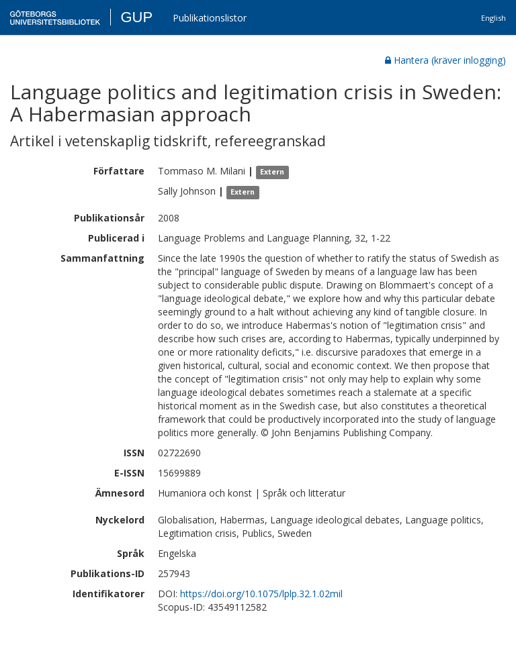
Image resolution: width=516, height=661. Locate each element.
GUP (136, 17)
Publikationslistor (210, 17)
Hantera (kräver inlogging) (445, 60)
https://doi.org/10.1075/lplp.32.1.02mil (261, 593)
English (493, 18)
